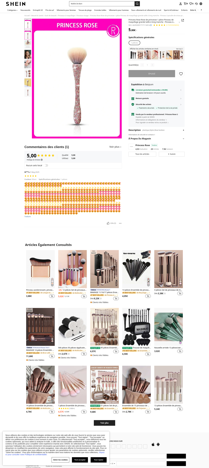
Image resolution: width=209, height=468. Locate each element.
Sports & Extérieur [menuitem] (171, 10)
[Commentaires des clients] (73, 147)
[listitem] (133, 54)
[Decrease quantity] (142, 65)
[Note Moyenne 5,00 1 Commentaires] (166, 25)
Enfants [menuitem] (184, 10)
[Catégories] (12, 10)
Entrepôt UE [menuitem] (38, 10)
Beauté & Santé (37, 16)
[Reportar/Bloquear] (120, 223)
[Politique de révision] (35, 160)
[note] (99, 302)
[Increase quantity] (152, 65)
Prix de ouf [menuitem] (50, 10)
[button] (196, 3)
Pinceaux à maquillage (66, 16)
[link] (186, 3)
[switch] (45, 165)
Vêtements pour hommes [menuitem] (119, 10)
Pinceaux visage (82, 16)
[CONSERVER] (181, 73)
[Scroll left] (198, 10)
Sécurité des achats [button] (143, 104)
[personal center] (180, 3)
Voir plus (104, 423)
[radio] (134, 43)
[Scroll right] (201, 10)
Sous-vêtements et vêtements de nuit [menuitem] (146, 10)
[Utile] (108, 223)
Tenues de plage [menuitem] (85, 10)
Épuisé (151, 73)
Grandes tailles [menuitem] (100, 10)
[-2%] (60, 290)
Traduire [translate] (27, 217)
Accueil (27, 16)
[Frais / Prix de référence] (136, 30)
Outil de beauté (50, 16)
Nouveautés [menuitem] (25, 10)
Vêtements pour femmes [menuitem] (66, 10)
